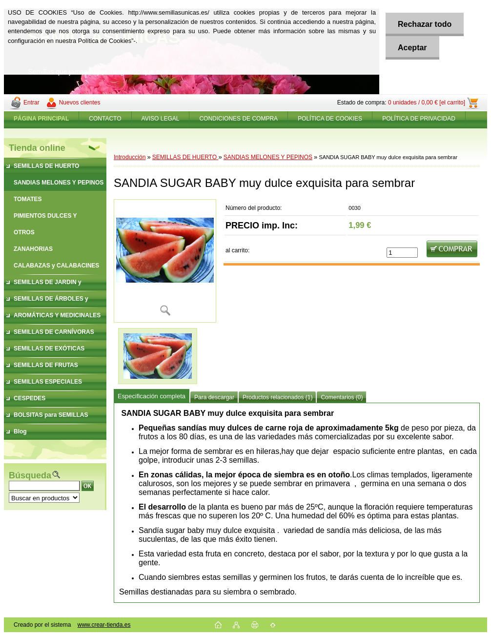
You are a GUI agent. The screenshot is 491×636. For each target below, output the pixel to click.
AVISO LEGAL (161, 118)
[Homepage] (41, 118)
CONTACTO (105, 118)
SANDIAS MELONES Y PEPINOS (268, 157)
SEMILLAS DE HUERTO (185, 157)
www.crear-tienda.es (104, 624)
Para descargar (214, 397)
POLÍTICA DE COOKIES (330, 118)
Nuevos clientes (80, 102)
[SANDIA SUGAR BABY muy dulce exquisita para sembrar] (165, 261)
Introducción (129, 157)
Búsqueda (30, 475)
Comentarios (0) (342, 397)
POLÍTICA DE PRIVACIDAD (418, 118)
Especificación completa (151, 396)
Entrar (31, 102)
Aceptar (412, 47)
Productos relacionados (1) (277, 397)
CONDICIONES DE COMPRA (238, 118)
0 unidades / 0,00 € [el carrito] (426, 102)
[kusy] (402, 252)
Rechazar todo (424, 24)
